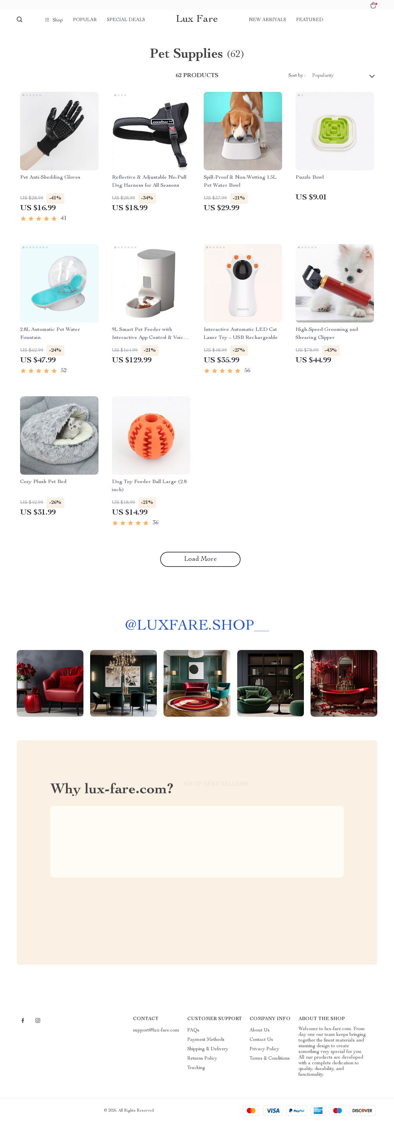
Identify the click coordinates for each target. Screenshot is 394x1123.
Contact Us (261, 1040)
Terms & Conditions (270, 1058)
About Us (260, 1030)
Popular (85, 20)
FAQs (193, 1030)
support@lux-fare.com (156, 1030)
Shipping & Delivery (207, 1049)
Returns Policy (202, 1058)
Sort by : (297, 75)
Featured (309, 20)
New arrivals (267, 20)
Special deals (126, 20)
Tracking (196, 1068)
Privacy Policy (264, 1049)
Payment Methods (205, 1040)
